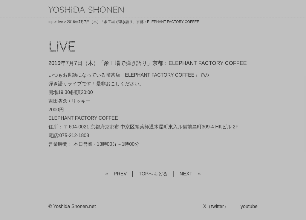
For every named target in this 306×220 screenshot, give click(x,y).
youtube (249, 206)
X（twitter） (216, 206)
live (60, 22)
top (50, 22)
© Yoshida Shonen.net (72, 206)
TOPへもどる (153, 173)
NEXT (186, 173)
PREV (120, 173)
